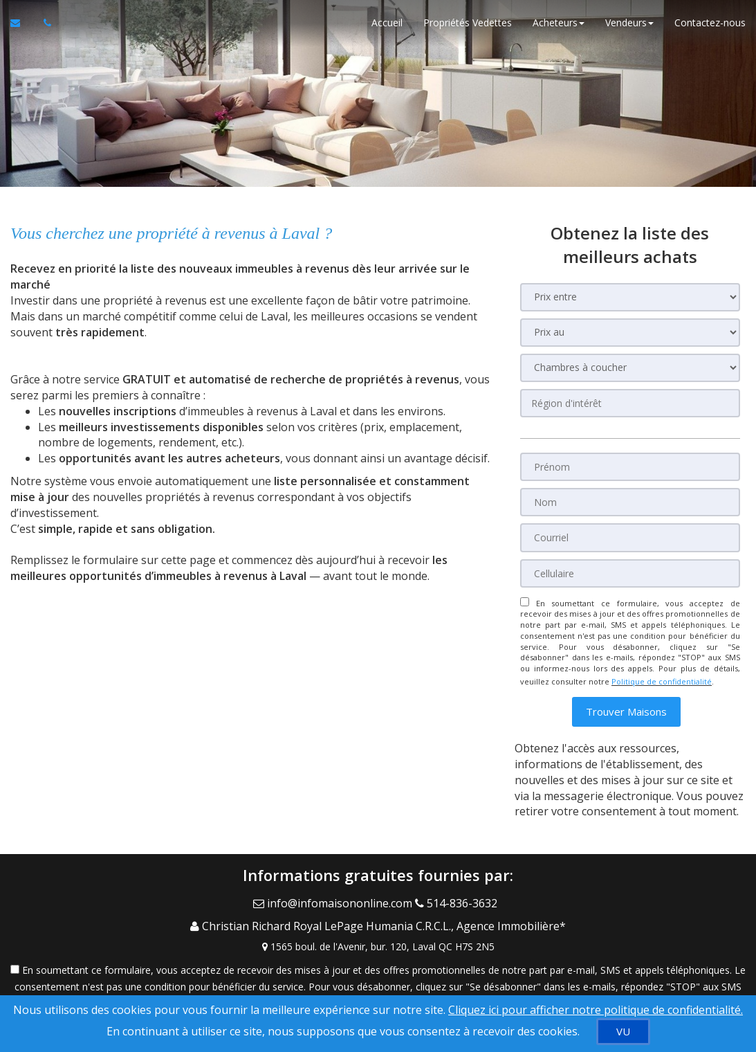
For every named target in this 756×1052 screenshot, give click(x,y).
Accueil (387, 27)
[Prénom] (630, 466)
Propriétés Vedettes (467, 27)
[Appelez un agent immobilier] (43, 27)
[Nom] (630, 500)
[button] (626, 702)
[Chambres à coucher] (630, 368)
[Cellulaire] (630, 569)
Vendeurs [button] (629, 27)
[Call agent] (459, 890)
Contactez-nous (710, 27)
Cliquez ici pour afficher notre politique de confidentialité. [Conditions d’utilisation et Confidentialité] (595, 1009)
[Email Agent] (334, 890)
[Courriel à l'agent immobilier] (21, 27)
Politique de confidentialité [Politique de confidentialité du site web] (661, 674)
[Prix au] (630, 332)
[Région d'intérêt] (630, 403)
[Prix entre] (630, 297)
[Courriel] (630, 535)
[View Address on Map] (378, 923)
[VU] (623, 1031)
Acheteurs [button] (558, 27)
